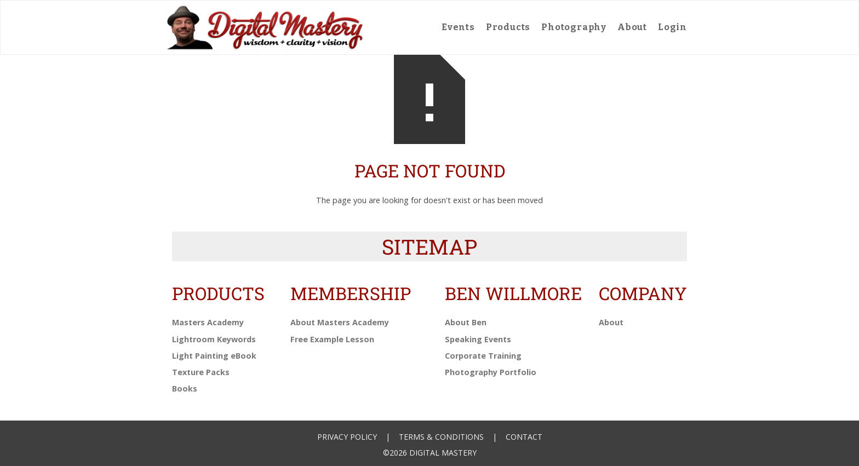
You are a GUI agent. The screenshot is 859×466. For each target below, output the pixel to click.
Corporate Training (483, 355)
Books (184, 388)
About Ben (465, 322)
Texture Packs (201, 372)
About (632, 27)
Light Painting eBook (214, 355)
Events (458, 27)
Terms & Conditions (441, 437)
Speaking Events (478, 339)
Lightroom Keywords (214, 339)
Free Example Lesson (332, 339)
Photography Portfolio (490, 372)
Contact (524, 437)
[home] (265, 27)
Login (672, 27)
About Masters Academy (339, 322)
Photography (573, 27)
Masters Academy (208, 322)
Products (508, 27)
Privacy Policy (347, 437)
